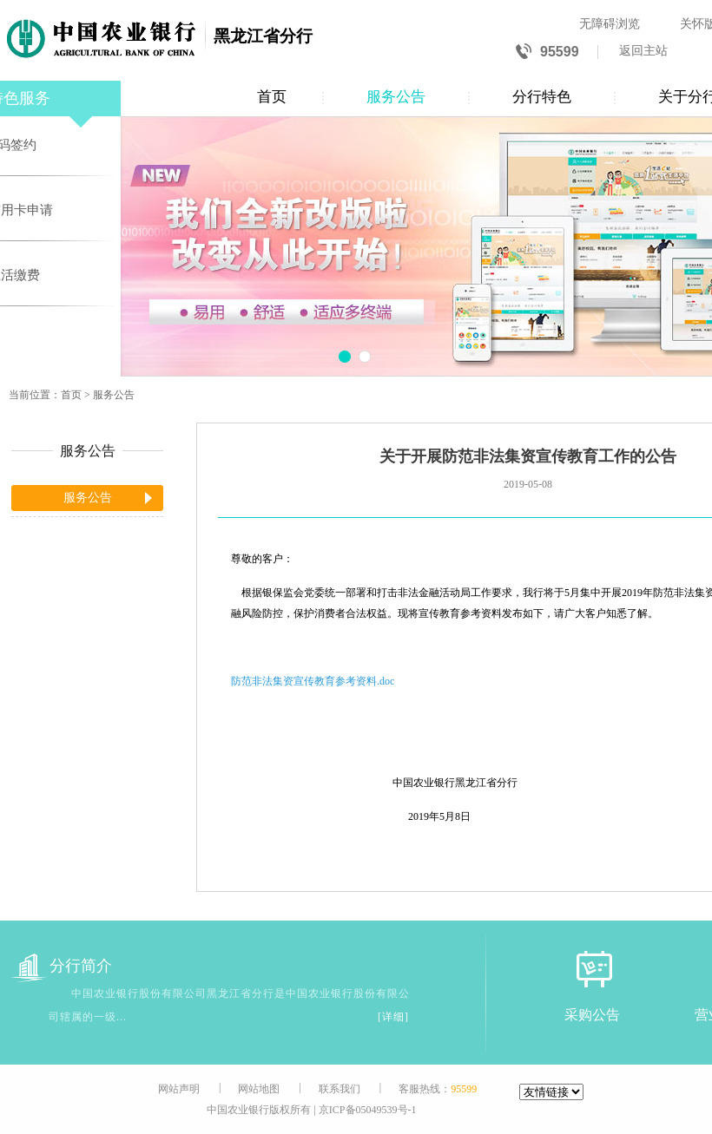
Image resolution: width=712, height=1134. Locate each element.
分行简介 (61, 966)
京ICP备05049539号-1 (368, 1110)
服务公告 (395, 96)
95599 (547, 52)
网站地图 (259, 1089)
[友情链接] (551, 1092)
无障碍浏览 (609, 23)
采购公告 (592, 1014)
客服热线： (438, 1089)
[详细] (393, 1017)
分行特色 (541, 96)
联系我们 (339, 1089)
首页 (272, 96)
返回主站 (643, 50)
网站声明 (179, 1089)
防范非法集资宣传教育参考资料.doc (312, 681)
